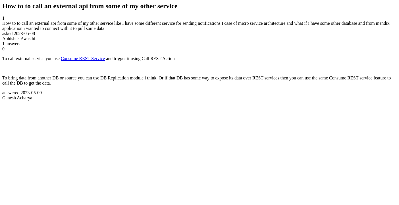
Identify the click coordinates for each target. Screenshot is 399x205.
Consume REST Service (83, 58)
